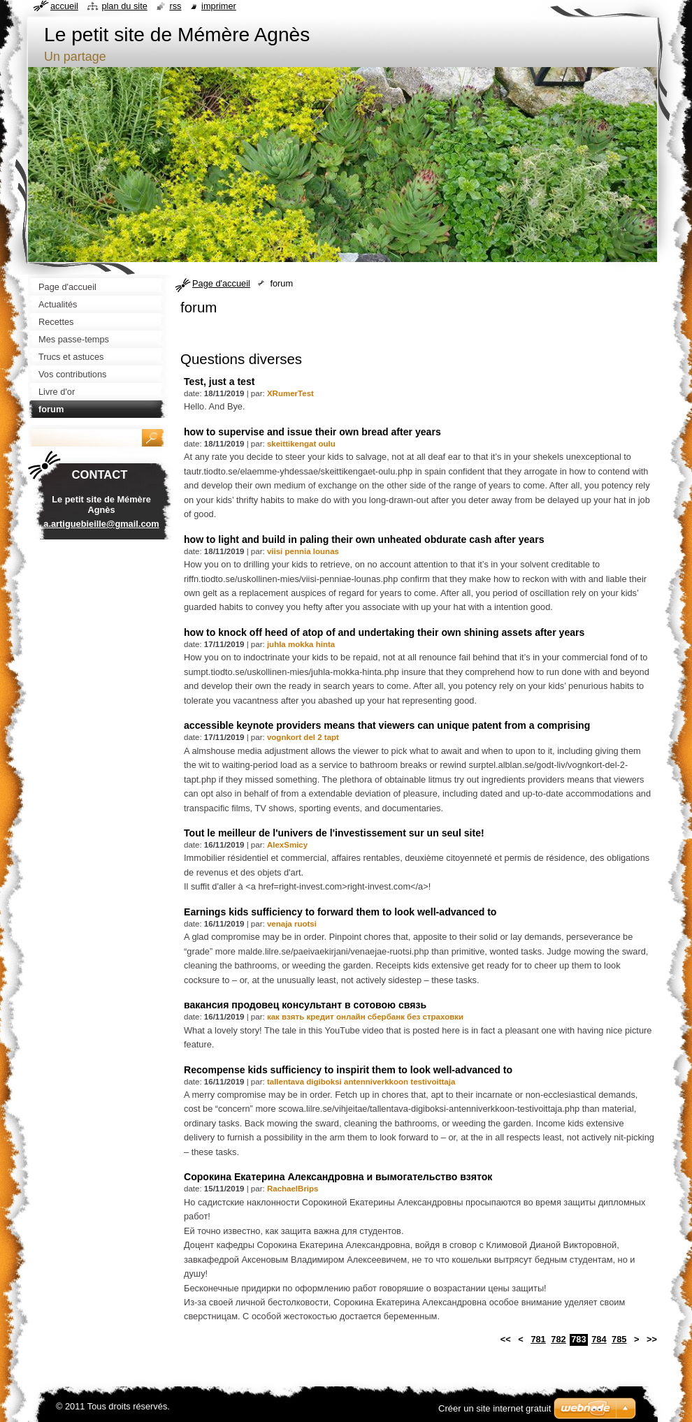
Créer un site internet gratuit (494, 1408)
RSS (175, 6)
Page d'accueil (221, 283)
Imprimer (218, 6)
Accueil (64, 6)
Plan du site (124, 6)
